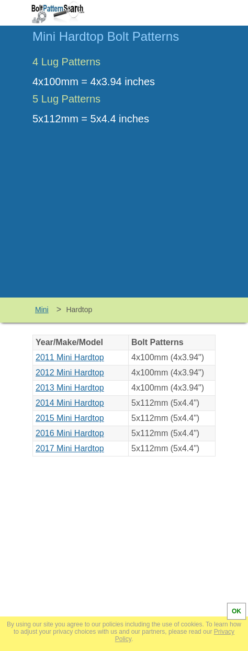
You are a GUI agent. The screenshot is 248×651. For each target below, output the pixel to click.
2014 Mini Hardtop (70, 402)
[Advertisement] (124, 219)
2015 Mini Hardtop (70, 418)
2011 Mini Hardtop (70, 357)
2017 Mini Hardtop (70, 448)
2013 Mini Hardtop (70, 387)
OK (236, 611)
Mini (42, 309)
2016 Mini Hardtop (70, 433)
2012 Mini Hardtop (70, 372)
